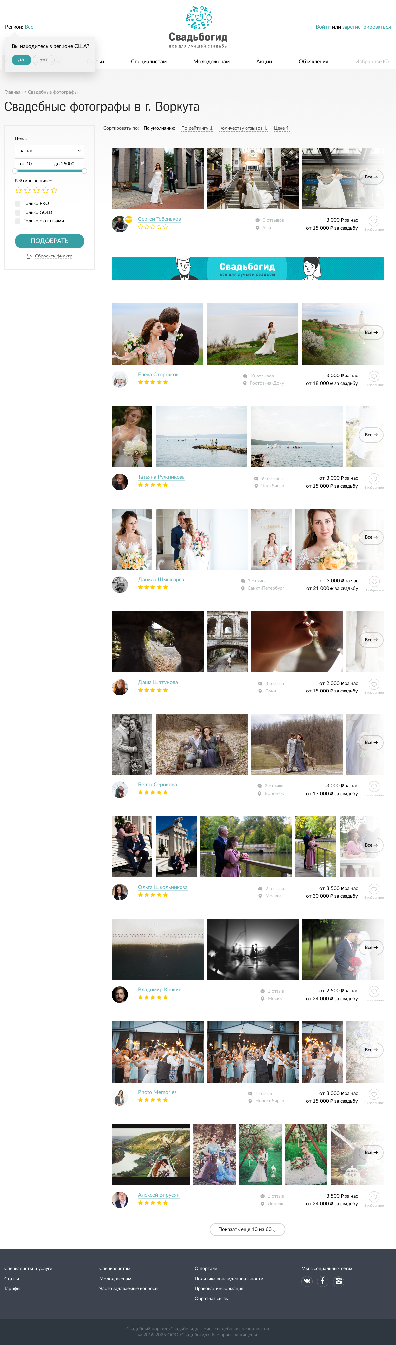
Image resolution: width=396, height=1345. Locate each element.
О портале (206, 1268)
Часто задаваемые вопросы (128, 1288)
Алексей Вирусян (159, 1195)
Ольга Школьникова (163, 887)
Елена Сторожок (158, 374)
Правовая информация (219, 1288)
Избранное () (372, 61)
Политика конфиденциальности (229, 1279)
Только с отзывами (44, 221)
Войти (323, 27)
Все (29, 27)
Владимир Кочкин (160, 989)
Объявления (313, 61)
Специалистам (149, 61)
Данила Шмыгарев (161, 579)
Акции (264, 61)
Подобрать (50, 241)
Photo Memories (157, 1092)
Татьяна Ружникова (161, 477)
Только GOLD (38, 212)
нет (43, 59)
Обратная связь (211, 1298)
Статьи (95, 61)
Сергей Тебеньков (159, 219)
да (21, 59)
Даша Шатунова (158, 682)
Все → (371, 177)
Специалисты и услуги (28, 1268)
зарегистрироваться (366, 27)
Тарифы (12, 1288)
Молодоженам (211, 61)
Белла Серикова (157, 784)
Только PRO (36, 203)
